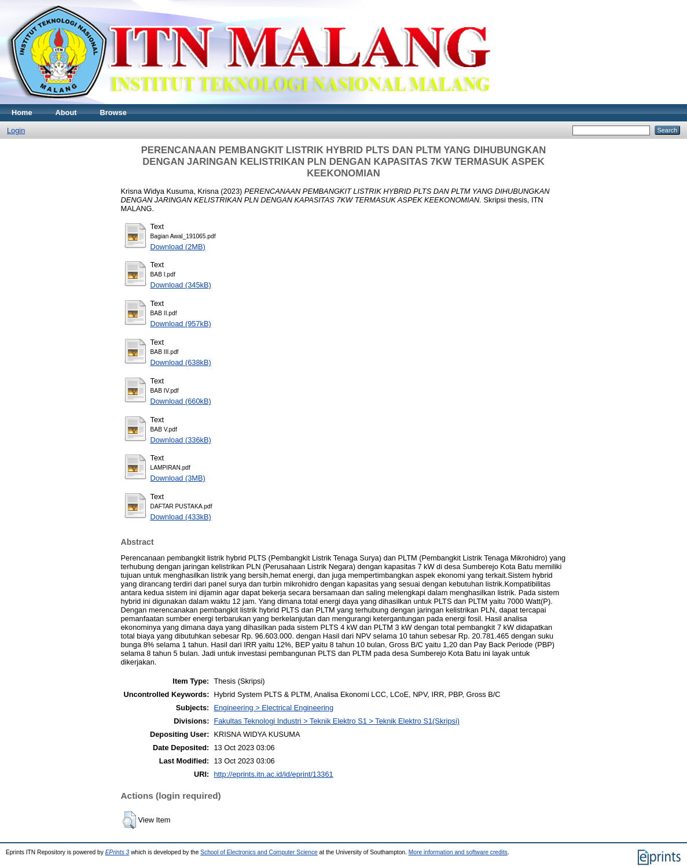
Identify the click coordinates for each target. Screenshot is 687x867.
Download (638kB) (180, 362)
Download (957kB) (180, 323)
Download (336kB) (180, 440)
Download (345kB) (180, 285)
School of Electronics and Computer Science (259, 852)
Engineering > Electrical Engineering (273, 707)
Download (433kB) (180, 516)
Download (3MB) (177, 478)
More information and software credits (458, 852)
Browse (113, 112)
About (66, 112)
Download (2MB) (177, 246)
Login (16, 130)
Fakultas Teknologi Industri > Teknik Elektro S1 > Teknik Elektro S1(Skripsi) (337, 721)
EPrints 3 (117, 852)
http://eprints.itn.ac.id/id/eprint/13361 (273, 774)
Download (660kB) (180, 401)
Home (22, 112)
